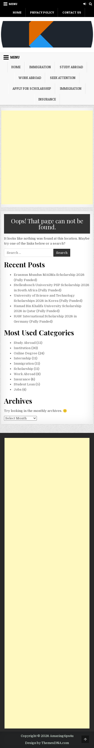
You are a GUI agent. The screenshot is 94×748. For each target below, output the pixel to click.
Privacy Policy (42, 12)
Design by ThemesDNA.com (47, 743)
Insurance (47, 99)
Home (17, 12)
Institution (22, 348)
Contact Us (71, 12)
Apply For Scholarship (32, 89)
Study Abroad (71, 67)
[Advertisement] (47, 157)
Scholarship (23, 369)
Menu (13, 4)
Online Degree (25, 353)
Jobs (18, 389)
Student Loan (24, 384)
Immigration (40, 67)
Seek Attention (62, 78)
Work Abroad (30, 78)
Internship (22, 358)
